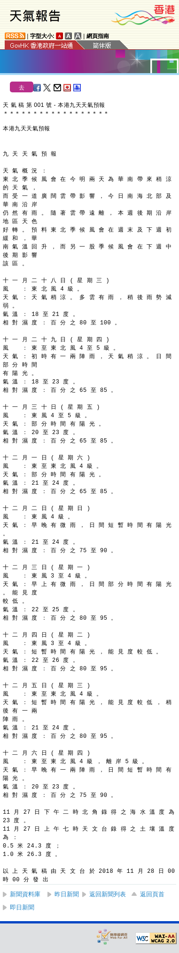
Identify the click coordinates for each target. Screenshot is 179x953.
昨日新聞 (66, 894)
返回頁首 (152, 894)
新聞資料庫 (25, 894)
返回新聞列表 (107, 894)
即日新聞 (22, 907)
